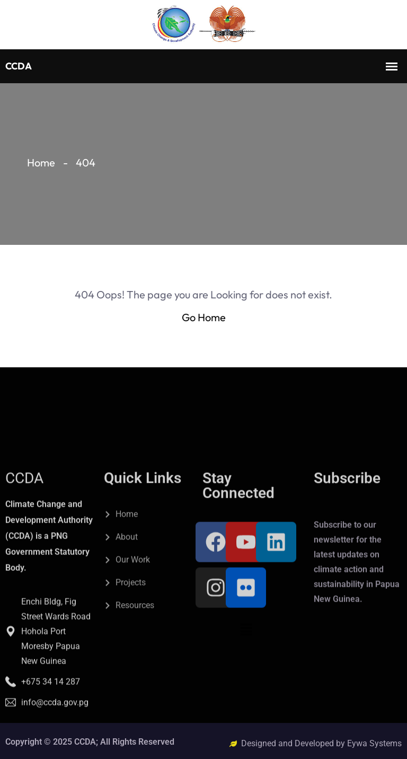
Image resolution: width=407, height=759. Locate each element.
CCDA (24, 555)
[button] (245, 706)
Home (41, 162)
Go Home (204, 317)
